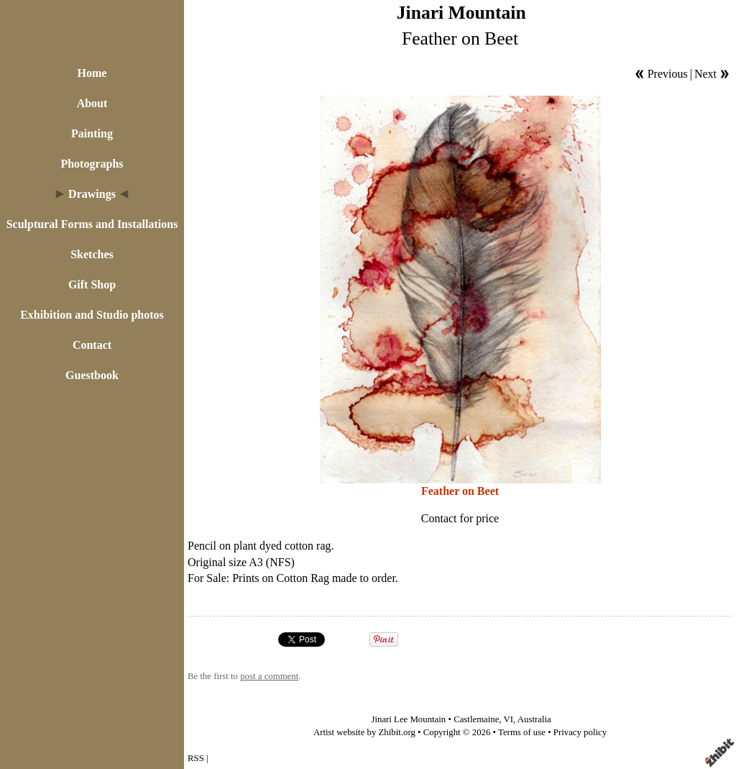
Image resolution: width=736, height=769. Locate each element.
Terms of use (522, 732)
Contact (92, 345)
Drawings (92, 194)
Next (705, 74)
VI (509, 719)
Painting (92, 133)
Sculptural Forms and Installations (92, 224)
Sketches (92, 254)
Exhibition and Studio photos (92, 315)
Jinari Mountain (461, 12)
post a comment (269, 676)
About (92, 103)
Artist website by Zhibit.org (364, 732)
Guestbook (92, 375)
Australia (534, 719)
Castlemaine (476, 719)
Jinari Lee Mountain (408, 719)
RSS (196, 758)
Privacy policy (580, 732)
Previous (668, 74)
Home (92, 73)
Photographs (91, 164)
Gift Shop (92, 284)
